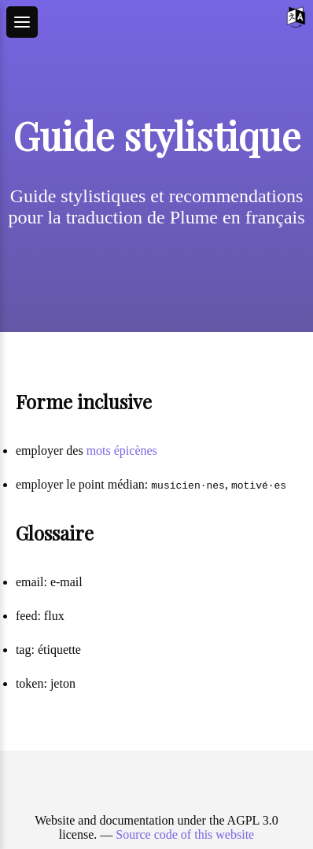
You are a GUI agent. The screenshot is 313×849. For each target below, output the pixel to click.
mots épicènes (122, 450)
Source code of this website (185, 834)
